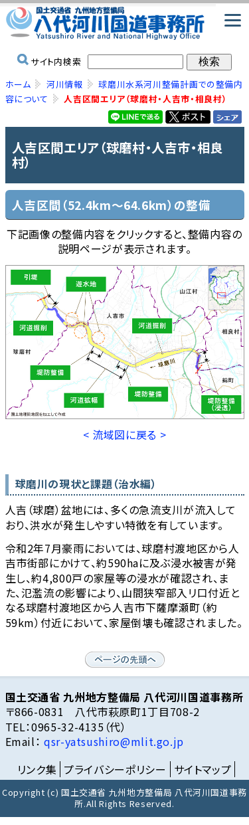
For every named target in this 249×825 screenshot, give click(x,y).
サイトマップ (203, 769)
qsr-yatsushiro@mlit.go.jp (112, 741)
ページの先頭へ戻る (125, 660)
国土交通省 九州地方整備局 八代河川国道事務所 (124, 23)
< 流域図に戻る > (124, 434)
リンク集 (37, 769)
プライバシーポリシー (115, 769)
